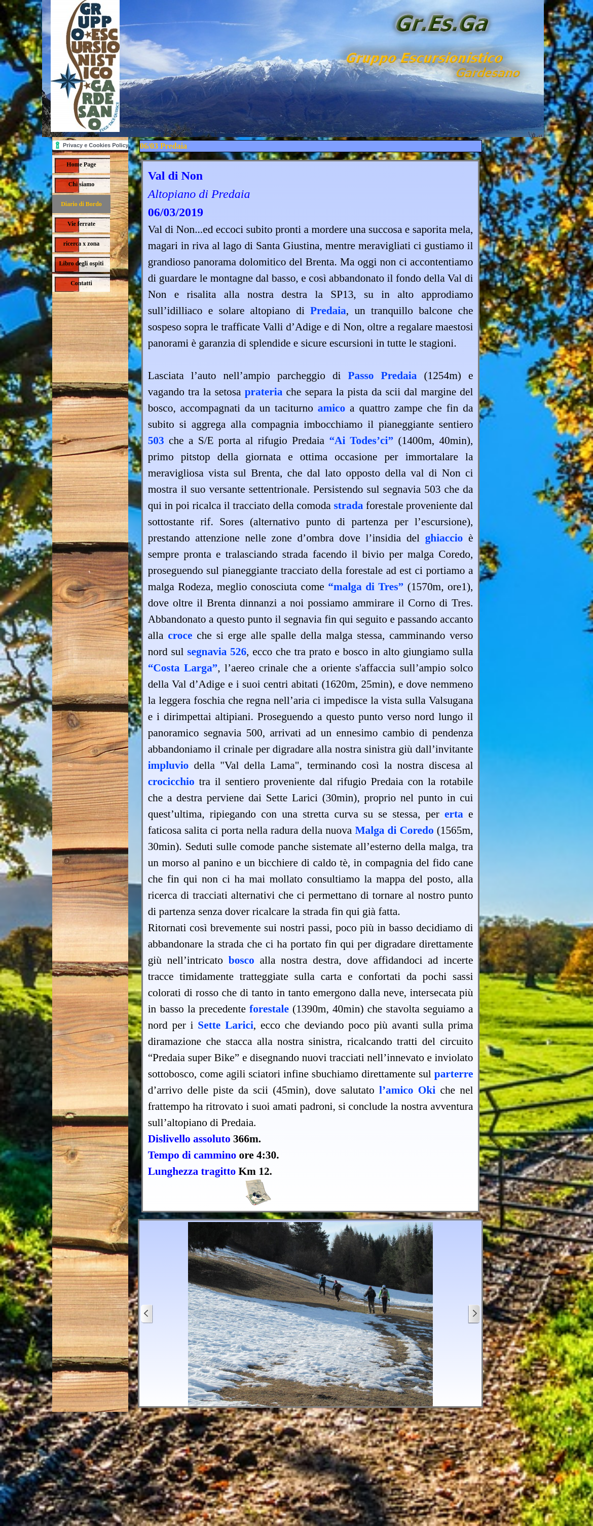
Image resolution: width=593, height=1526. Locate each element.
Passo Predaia (382, 375)
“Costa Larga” (183, 668)
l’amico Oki (407, 1090)
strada (348, 505)
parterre (453, 1074)
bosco (241, 960)
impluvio (168, 765)
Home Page (81, 164)
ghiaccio (444, 538)
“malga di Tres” (365, 587)
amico (332, 408)
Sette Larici (225, 1025)
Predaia (328, 310)
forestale (269, 1009)
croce (180, 635)
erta (453, 814)
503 (156, 440)
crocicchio (171, 781)
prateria (264, 392)
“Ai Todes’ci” (361, 440)
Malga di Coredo (394, 830)
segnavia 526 (216, 652)
